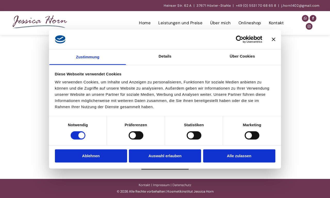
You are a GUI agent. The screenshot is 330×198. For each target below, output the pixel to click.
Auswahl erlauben (165, 156)
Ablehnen (91, 156)
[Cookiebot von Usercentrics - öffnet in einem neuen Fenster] (239, 39)
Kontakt (144, 185)
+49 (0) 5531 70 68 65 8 (256, 5)
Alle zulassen (239, 156)
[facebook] (313, 19)
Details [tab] (165, 56)
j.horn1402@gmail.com (300, 5)
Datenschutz (181, 185)
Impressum (161, 185)
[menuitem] (144, 23)
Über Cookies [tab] (242, 56)
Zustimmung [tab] (88, 57)
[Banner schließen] (273, 39)
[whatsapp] (305, 19)
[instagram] (309, 27)
